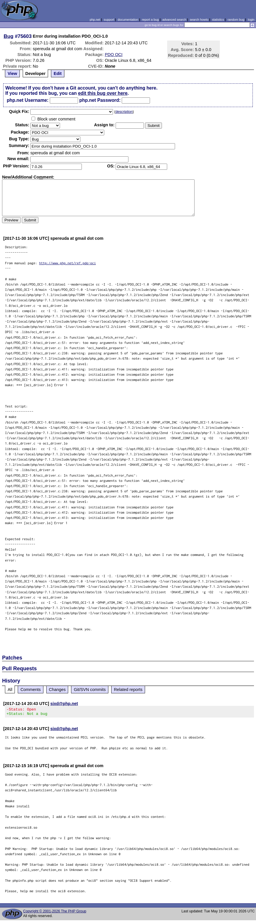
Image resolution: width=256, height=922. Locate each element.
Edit (57, 73)
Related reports (128, 689)
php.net (95, 19)
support (109, 19)
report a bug (150, 19)
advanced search (174, 19)
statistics (218, 19)
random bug (235, 19)
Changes (57, 689)
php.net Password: (100, 100)
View (12, 73)
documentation (128, 19)
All (10, 689)
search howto (199, 19)
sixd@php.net (64, 703)
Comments (30, 689)
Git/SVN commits (90, 689)
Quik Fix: (19, 111)
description (124, 112)
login (251, 19)
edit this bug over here (103, 93)
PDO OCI (114, 54)
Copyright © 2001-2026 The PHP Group (54, 913)
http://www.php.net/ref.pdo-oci (67, 263)
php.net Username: (27, 100)
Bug (9, 36)
